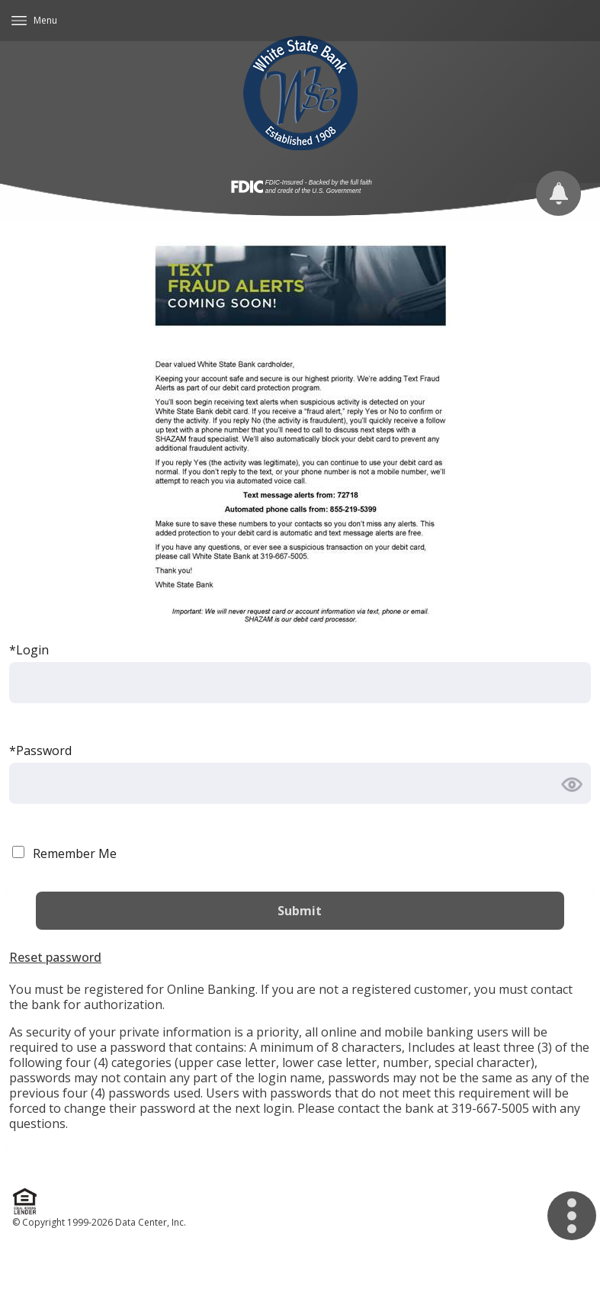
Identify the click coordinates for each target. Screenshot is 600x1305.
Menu (45, 20)
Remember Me (75, 853)
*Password (40, 750)
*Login (29, 649)
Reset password (55, 957)
